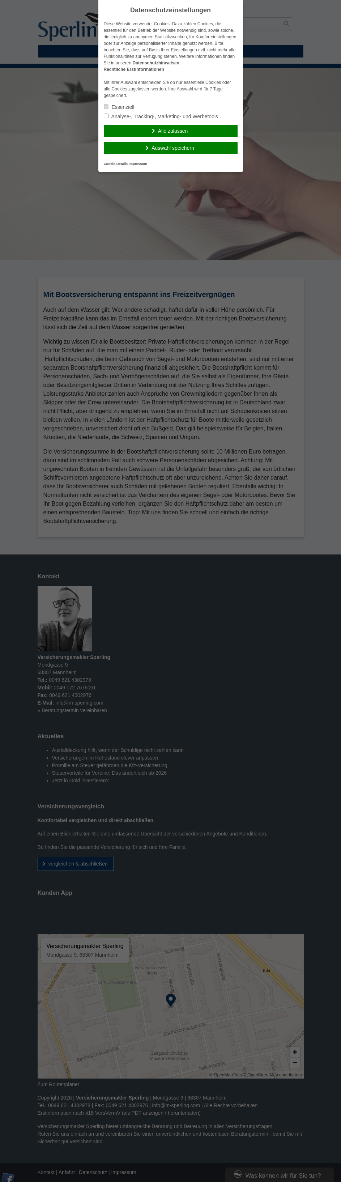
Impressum (138, 164)
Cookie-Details (116, 164)
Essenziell (119, 107)
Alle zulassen (173, 131)
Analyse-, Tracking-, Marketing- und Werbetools (161, 116)
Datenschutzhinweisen (156, 62)
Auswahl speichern (173, 148)
